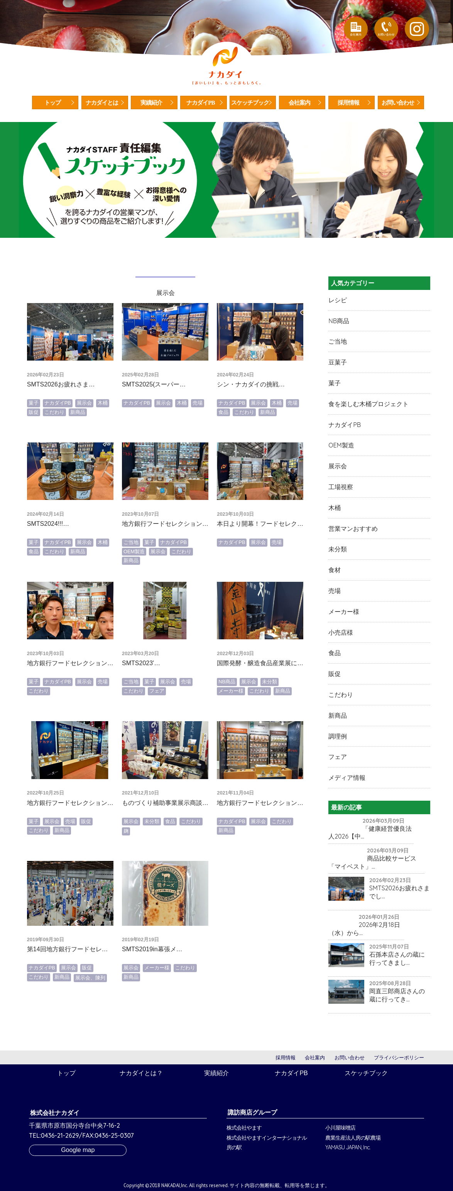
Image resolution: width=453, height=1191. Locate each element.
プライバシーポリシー (399, 1058)
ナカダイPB (200, 103)
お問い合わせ (398, 103)
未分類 (269, 708)
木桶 (103, 429)
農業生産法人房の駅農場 (352, 1137)
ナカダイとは (102, 103)
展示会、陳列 (90, 1004)
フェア (156, 717)
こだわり (54, 438)
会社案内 (299, 103)
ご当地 (131, 569)
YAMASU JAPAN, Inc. (347, 1147)
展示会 (84, 429)
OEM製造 (134, 578)
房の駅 (234, 1147)
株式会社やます (244, 1127)
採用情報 (348, 103)
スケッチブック (250, 103)
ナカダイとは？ (141, 1073)
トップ (52, 103)
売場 (198, 429)
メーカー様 (230, 717)
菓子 (34, 429)
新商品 (77, 438)
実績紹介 (151, 103)
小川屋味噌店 (340, 1127)
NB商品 (226, 708)
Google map (78, 1150)
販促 (34, 438)
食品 (223, 438)
